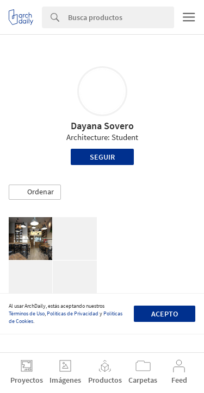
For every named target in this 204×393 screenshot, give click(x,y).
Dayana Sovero (102, 125)
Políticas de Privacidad (72, 313)
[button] (35, 192)
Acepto (164, 314)
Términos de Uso (27, 313)
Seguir (102, 157)
